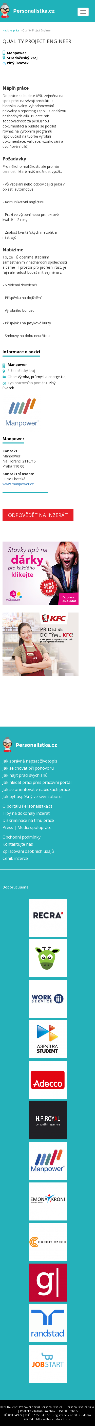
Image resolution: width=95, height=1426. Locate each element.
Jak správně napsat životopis (30, 761)
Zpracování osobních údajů (28, 851)
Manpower (16, 52)
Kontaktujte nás (18, 844)
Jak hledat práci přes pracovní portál (37, 782)
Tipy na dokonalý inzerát (26, 813)
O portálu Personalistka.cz (27, 806)
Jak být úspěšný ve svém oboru (32, 796)
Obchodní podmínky (22, 837)
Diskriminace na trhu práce (28, 820)
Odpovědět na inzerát (38, 515)
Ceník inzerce (15, 858)
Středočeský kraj (22, 57)
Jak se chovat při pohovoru (28, 768)
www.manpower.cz (18, 483)
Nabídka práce (11, 30)
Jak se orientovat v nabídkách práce (36, 789)
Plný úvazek (18, 63)
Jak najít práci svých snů (25, 775)
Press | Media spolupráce (27, 827)
